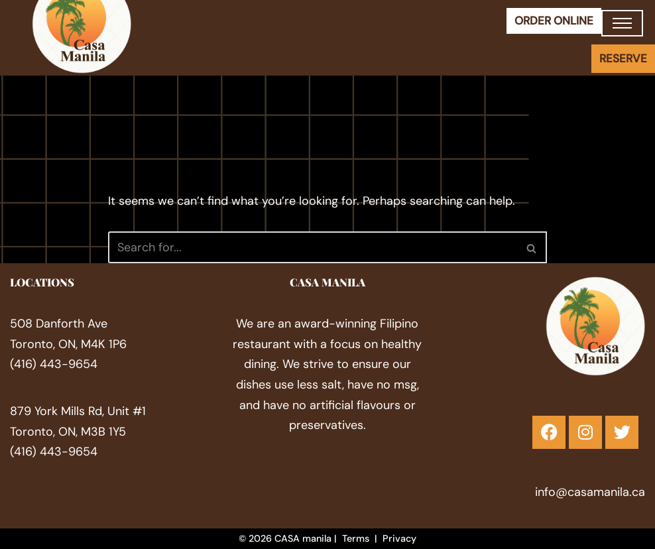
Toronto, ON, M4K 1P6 (68, 344)
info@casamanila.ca (590, 491)
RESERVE (623, 58)
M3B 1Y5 (103, 431)
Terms (355, 538)
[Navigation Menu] (622, 23)
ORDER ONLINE (553, 20)
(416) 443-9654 (53, 364)
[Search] (312, 247)
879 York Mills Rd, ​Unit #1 (78, 411)
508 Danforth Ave (58, 324)
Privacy (399, 538)
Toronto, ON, (45, 431)
